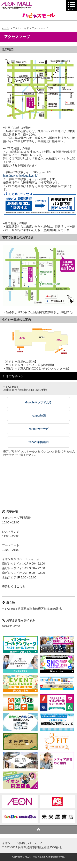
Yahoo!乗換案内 (38, 442)
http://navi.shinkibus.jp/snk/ (20, 175)
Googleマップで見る (38, 402)
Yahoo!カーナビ (38, 428)
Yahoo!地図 (38, 415)
